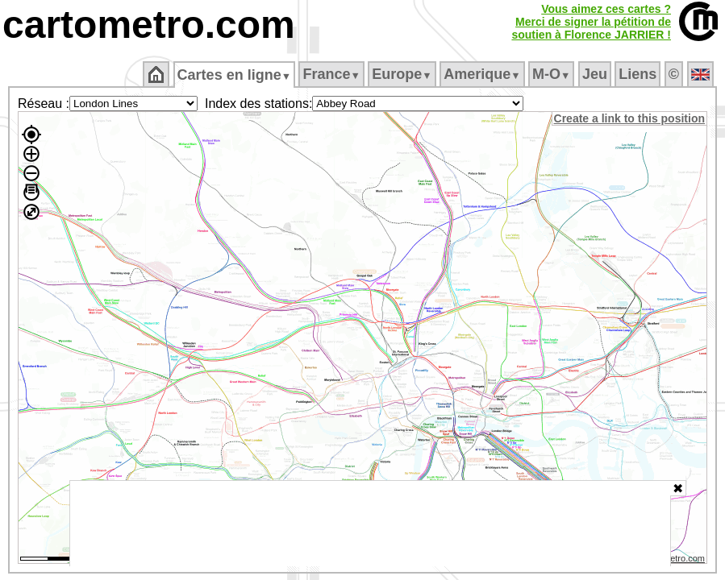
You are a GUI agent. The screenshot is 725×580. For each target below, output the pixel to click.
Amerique (483, 74)
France (332, 74)
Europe (403, 74)
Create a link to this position (630, 118)
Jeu (595, 74)
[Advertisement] (370, 523)
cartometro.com (148, 24)
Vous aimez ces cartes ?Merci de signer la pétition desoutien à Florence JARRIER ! (591, 21)
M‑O (553, 74)
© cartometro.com (670, 561)
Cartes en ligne (235, 75)
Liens (639, 74)
